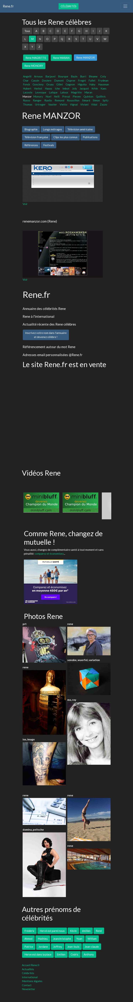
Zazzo (103, 104)
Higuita (82, 84)
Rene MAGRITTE (35, 57)
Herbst (38, 88)
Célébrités (68, 6)
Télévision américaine (80, 129)
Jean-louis (73, 946)
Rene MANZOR (85, 57)
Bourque (63, 76)
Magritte (76, 92)
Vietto (63, 104)
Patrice (28, 946)
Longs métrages (52, 129)
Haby (92, 84)
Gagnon (70, 84)
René (99, 930)
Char (26, 80)
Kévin (73, 930)
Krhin (94, 88)
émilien (86, 930)
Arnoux (38, 76)
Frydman (103, 80)
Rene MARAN (61, 57)
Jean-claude (92, 946)
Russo (26, 100)
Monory (38, 96)
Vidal (94, 104)
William (92, 938)
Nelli (57, 96)
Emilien (61, 954)
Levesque (40, 92)
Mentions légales (32, 981)
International (30, 977)
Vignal (74, 104)
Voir (25, 203)
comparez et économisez (49, 553)
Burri (83, 76)
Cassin (35, 80)
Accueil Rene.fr (31, 965)
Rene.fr (8, 6)
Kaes (104, 88)
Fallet (92, 80)
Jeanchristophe (62, 938)
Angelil (27, 76)
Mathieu (43, 938)
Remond (59, 100)
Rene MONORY (33, 65)
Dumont (59, 80)
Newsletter (28, 989)
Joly (74, 88)
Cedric (74, 954)
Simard (86, 100)
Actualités (28, 969)
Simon (96, 100)
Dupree (70, 80)
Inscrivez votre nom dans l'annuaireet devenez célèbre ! (46, 334)
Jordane (43, 946)
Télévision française (36, 137)
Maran (88, 92)
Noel (48, 96)
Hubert (27, 88)
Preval (66, 96)
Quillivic (101, 96)
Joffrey (57, 946)
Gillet (59, 84)
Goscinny (38, 84)
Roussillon (73, 100)
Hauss (48, 88)
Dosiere (47, 80)
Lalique (53, 92)
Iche (57, 88)
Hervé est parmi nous (52, 930)
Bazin (74, 76)
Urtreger (40, 104)
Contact (27, 985)
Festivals (48, 145)
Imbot (66, 88)
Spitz (105, 100)
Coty (103, 76)
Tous (27, 31)
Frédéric (29, 930)
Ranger (37, 100)
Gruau (50, 84)
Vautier (52, 104)
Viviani (84, 104)
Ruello (48, 100)
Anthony (89, 954)
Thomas (27, 104)
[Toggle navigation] (125, 6)
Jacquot (84, 88)
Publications (90, 137)
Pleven (77, 96)
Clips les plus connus (65, 137)
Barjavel (50, 76)
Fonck (26, 84)
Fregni (82, 80)
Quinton (88, 96)
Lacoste (27, 92)
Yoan (79, 938)
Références (31, 145)
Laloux (64, 92)
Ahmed (28, 938)
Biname (93, 76)
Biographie (31, 129)
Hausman (103, 84)
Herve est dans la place (37, 954)
